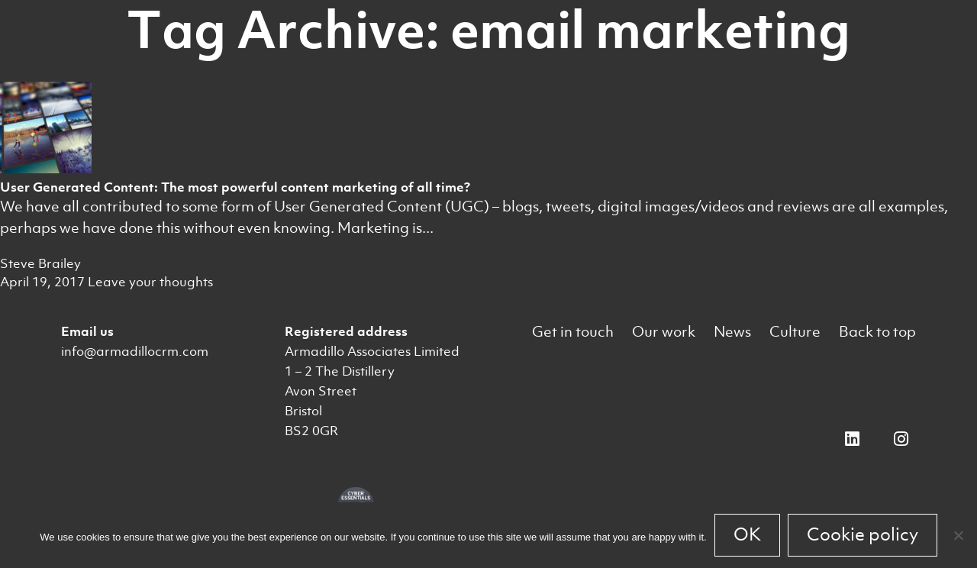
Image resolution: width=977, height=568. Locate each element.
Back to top (877, 331)
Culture (795, 331)
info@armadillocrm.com (134, 351)
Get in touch (573, 331)
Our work (663, 331)
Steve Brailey (40, 263)
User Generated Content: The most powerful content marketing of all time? (235, 187)
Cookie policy (862, 534)
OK (747, 534)
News (732, 331)
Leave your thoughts (150, 281)
